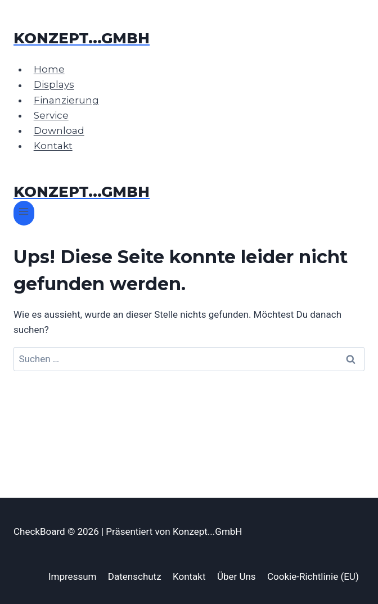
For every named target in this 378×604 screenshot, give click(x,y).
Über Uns (236, 576)
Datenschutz (134, 576)
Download (59, 130)
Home (49, 69)
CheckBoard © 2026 (57, 531)
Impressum (72, 576)
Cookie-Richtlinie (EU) (313, 576)
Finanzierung (66, 100)
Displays (54, 85)
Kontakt (53, 145)
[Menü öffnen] (24, 213)
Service (51, 115)
